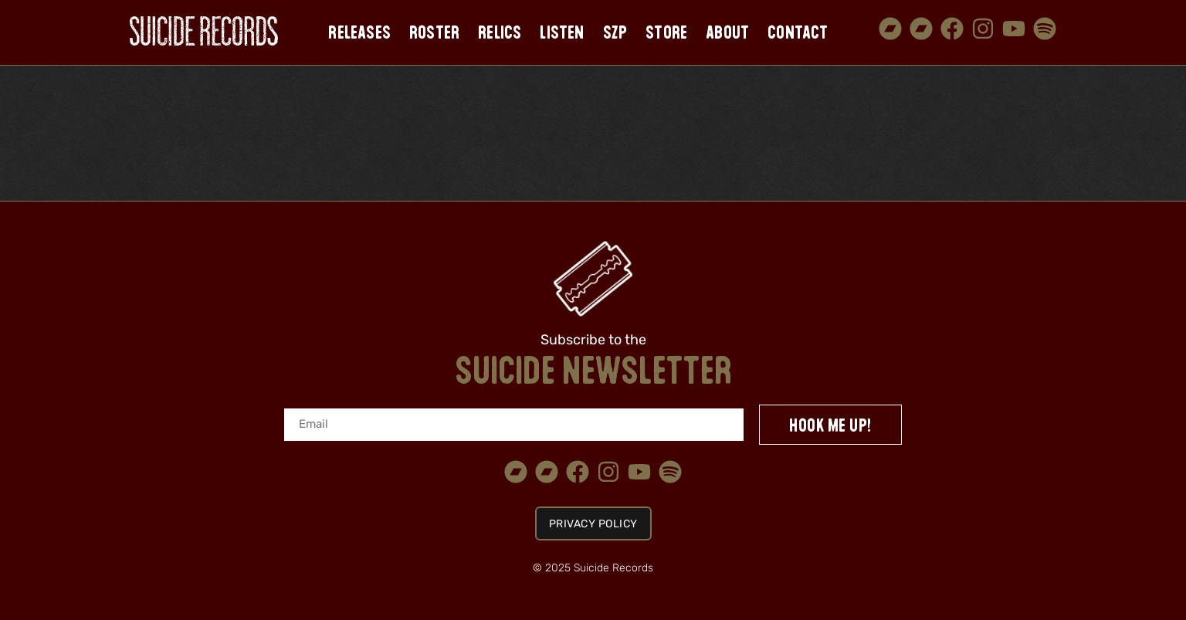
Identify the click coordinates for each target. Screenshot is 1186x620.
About (727, 32)
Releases (359, 32)
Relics (499, 32)
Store (666, 32)
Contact (798, 32)
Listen (562, 32)
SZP (615, 32)
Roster (434, 32)
